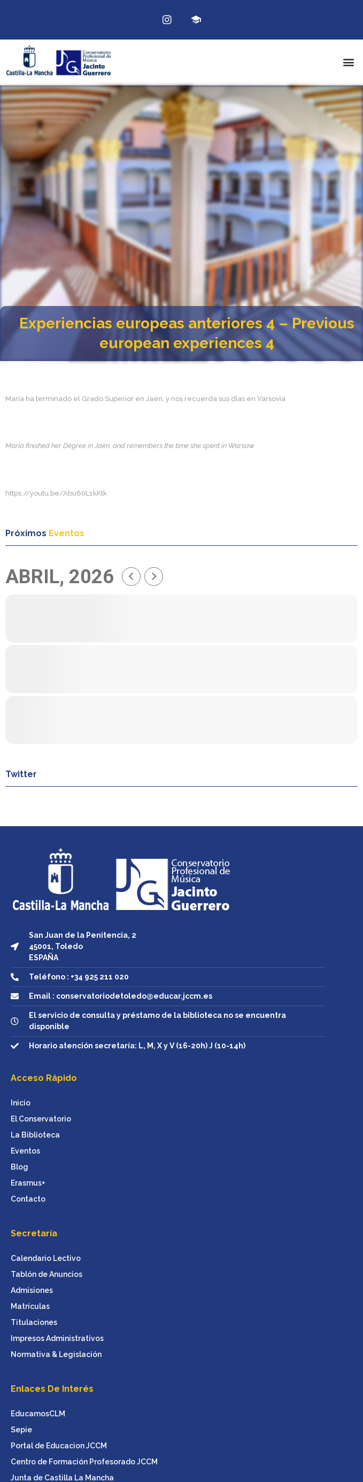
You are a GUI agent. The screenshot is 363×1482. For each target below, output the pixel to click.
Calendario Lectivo (46, 1258)
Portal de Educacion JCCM (59, 1445)
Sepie (21, 1429)
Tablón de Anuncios (46, 1274)
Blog (19, 1167)
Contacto (28, 1199)
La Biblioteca (35, 1135)
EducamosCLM (38, 1413)
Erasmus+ (28, 1183)
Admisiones (32, 1290)
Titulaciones (34, 1322)
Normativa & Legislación (56, 1354)
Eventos (25, 1151)
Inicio (20, 1103)
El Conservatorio (41, 1119)
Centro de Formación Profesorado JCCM (84, 1461)
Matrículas (30, 1306)
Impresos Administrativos (57, 1338)
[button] (349, 62)
